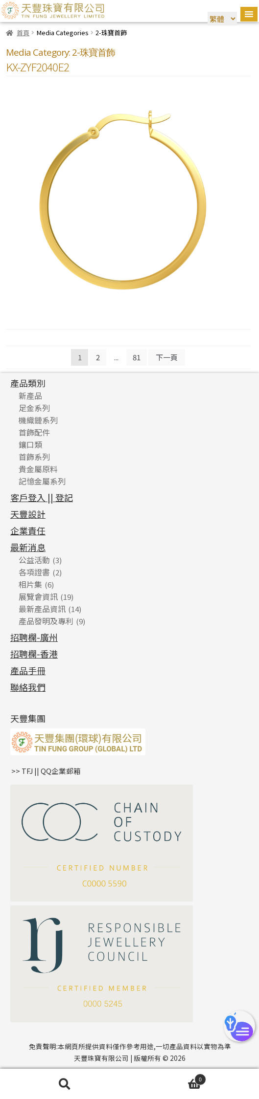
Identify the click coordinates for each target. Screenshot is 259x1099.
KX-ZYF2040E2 (37, 66)
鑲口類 (30, 444)
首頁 (23, 32)
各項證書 (34, 572)
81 (137, 357)
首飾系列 (34, 456)
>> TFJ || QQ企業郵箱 (46, 771)
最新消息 (28, 547)
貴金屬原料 (38, 469)
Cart (168, 1078)
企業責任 (28, 530)
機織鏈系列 (38, 420)
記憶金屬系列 (42, 481)
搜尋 (65, 1084)
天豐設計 (28, 513)
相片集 (30, 584)
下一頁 (167, 357)
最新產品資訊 (42, 609)
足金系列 (34, 408)
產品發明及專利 (46, 621)
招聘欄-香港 (34, 653)
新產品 (30, 395)
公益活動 (34, 560)
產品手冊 (28, 670)
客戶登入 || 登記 (41, 497)
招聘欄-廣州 (34, 637)
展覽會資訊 (38, 596)
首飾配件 (34, 432)
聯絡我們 (28, 687)
